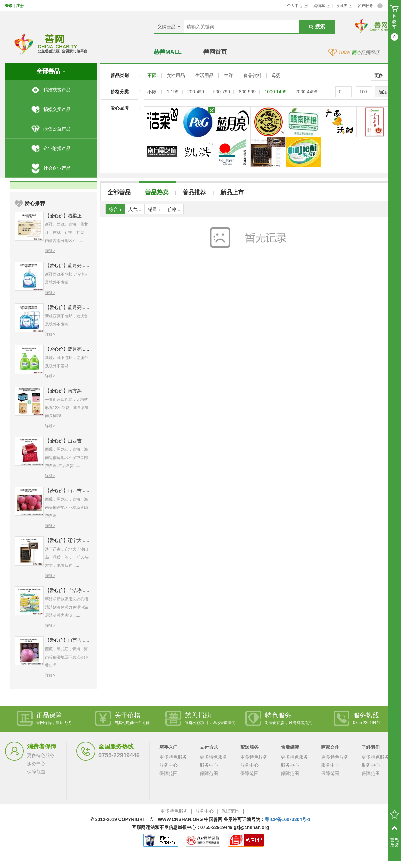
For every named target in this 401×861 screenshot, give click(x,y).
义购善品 (168, 26)
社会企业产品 (51, 168)
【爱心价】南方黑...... (67, 390)
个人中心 (297, 5)
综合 (115, 209)
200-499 (195, 91)
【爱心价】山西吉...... (67, 440)
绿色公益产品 (51, 128)
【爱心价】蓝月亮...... (67, 265)
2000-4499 (306, 91)
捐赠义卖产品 (51, 109)
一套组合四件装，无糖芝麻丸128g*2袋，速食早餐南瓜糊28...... (67, 407)
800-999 (247, 91)
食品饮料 (253, 75)
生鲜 (229, 75)
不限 (152, 75)
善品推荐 (194, 192)
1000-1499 (276, 91)
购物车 (321, 5)
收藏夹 (344, 5)
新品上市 (232, 192)
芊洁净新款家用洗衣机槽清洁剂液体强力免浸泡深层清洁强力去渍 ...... (66, 607)
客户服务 (365, 5)
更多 (381, 75)
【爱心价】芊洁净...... (67, 590)
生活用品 (205, 75)
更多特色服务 (40, 755)
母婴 (276, 75)
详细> (50, 251)
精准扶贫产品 (51, 89)
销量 (154, 209)
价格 (174, 209)
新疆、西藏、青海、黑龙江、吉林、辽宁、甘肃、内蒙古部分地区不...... (66, 232)
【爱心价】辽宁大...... (67, 540)
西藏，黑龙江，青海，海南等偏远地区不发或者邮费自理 (66, 507)
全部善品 (119, 192)
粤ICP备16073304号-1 (287, 819)
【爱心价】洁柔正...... (67, 215)
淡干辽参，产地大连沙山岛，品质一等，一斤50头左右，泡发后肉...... (66, 557)
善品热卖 (157, 192)
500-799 (221, 91)
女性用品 (176, 75)
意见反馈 (394, 842)
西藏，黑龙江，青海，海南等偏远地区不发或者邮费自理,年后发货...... (66, 457)
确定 (383, 91)
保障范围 (36, 771)
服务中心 (36, 763)
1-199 (172, 91)
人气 (134, 209)
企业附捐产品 (51, 148)
